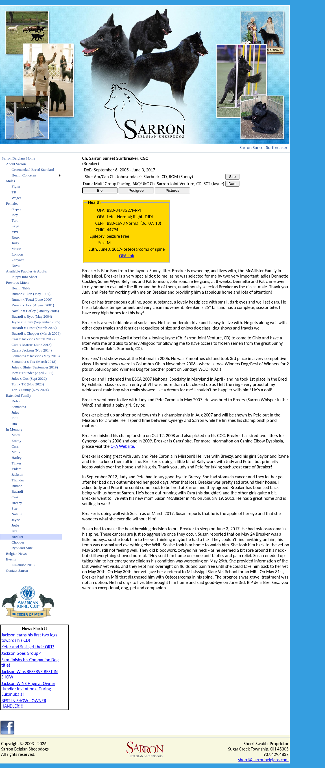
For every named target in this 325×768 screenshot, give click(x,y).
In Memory (14, 429)
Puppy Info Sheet (24, 277)
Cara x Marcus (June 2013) (32, 344)
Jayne (16, 520)
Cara (15, 446)
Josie (15, 525)
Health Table (21, 288)
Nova (15, 265)
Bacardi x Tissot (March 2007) (34, 328)
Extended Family (18, 395)
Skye (15, 226)
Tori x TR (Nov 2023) (28, 384)
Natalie (17, 514)
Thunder (18, 480)
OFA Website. (123, 446)
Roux (15, 237)
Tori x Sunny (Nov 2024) (30, 390)
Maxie (16, 248)
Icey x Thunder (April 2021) (32, 373)
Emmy (16, 440)
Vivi (15, 232)
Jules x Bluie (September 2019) (35, 367)
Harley (16, 457)
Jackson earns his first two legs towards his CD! (29, 637)
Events (11, 559)
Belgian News (16, 553)
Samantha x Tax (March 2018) (34, 361)
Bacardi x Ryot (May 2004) (32, 316)
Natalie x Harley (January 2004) (35, 311)
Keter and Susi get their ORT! (27, 646)
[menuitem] (31, 158)
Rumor (17, 486)
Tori (15, 220)
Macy (16, 435)
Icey (15, 215)
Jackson (17, 474)
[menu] (31, 364)
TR (14, 192)
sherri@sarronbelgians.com (263, 759)
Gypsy (16, 209)
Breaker (17, 536)
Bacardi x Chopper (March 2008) (36, 333)
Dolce (16, 401)
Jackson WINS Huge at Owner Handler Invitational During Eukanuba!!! (28, 689)
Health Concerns (24, 175)
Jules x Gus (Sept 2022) (29, 378)
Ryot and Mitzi (23, 548)
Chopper (18, 542)
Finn (15, 418)
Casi (15, 497)
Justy (15, 243)
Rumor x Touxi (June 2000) (32, 299)
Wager (16, 198)
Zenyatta (18, 260)
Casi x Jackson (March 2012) (33, 339)
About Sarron (16, 164)
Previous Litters (17, 282)
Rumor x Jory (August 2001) (33, 305)
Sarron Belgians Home (18, 158)
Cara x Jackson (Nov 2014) (32, 350)
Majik (16, 452)
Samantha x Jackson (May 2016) (36, 356)
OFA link (126, 255)
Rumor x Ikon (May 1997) (31, 294)
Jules (15, 412)
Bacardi (17, 491)
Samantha (19, 407)
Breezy (17, 503)
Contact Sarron (17, 570)
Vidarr (16, 469)
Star (15, 508)
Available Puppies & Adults (26, 271)
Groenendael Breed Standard (33, 169)
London (17, 254)
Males (10, 181)
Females (12, 203)
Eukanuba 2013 (23, 565)
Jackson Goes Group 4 (21, 653)
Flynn (16, 186)
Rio (14, 424)
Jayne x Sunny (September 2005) (36, 322)
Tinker (16, 463)
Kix (14, 531)
